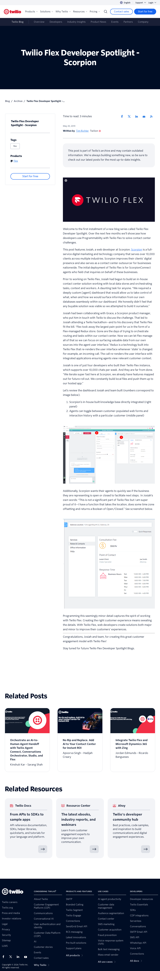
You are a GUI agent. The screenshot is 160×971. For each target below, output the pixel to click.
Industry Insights (76, 22)
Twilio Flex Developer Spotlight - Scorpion (25, 123)
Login (152, 2)
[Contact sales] (121, 11)
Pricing (95, 11)
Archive (18, 101)
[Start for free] (145, 11)
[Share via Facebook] (123, 116)
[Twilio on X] (11, 956)
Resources (80, 11)
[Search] (105, 11)
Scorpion (136, 249)
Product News (98, 22)
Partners (128, 22)
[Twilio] (12, 12)
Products (31, 11)
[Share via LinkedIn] (137, 116)
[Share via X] (130, 116)
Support (140, 2)
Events (114, 22)
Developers (56, 22)
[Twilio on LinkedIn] (19, 956)
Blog (7, 101)
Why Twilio (63, 11)
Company (143, 22)
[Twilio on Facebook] (4, 956)
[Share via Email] (145, 116)
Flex (15, 146)
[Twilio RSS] (152, 116)
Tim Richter (82, 131)
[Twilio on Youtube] (26, 957)
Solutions (46, 11)
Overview (39, 22)
